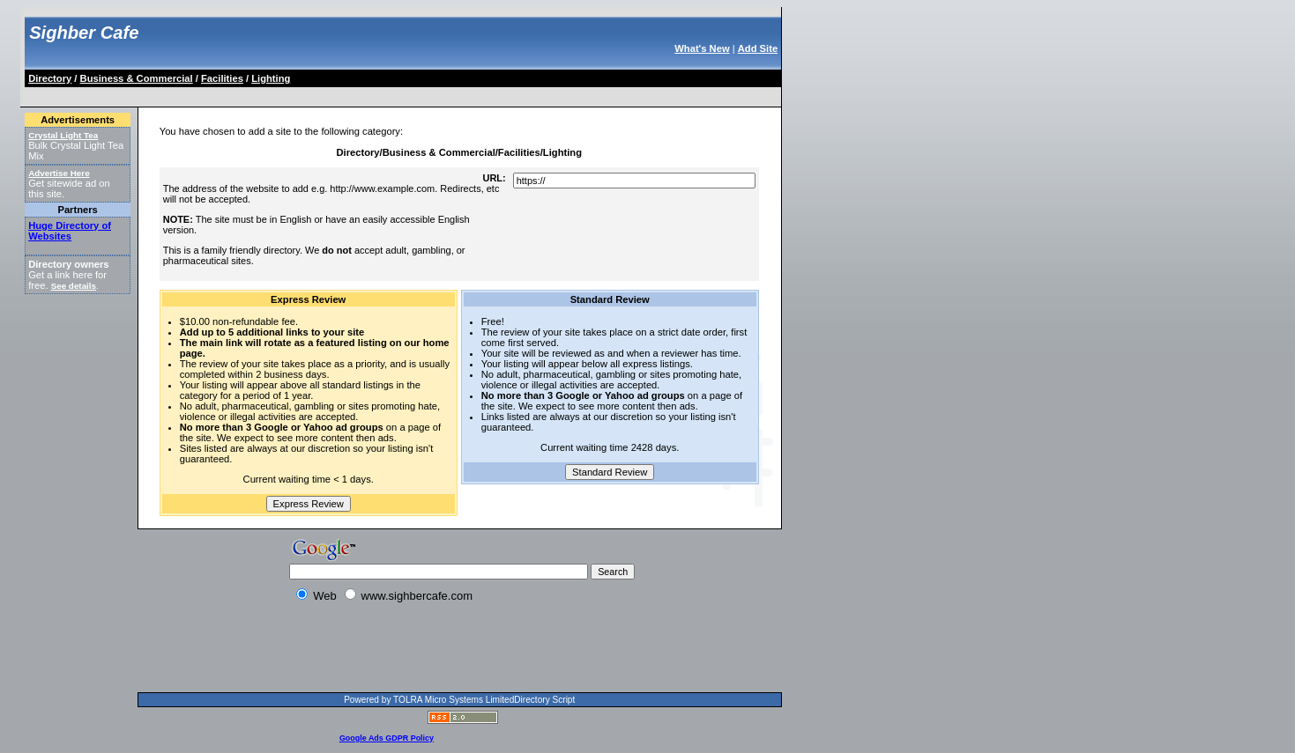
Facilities (222, 78)
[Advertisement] (347, 93)
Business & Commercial (136, 78)
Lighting (270, 78)
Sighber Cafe (83, 32)
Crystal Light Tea (63, 135)
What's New (701, 48)
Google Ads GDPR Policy (386, 738)
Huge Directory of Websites (69, 230)
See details (73, 286)
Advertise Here (59, 173)
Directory (49, 78)
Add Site (758, 48)
